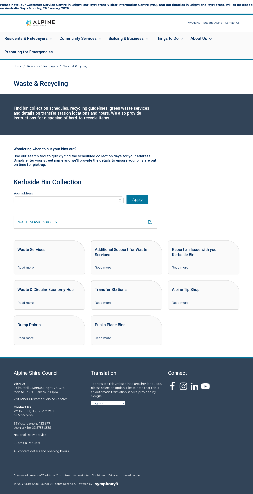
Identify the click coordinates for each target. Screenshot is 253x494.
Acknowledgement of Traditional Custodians (42, 475)
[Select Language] (108, 403)
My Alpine (194, 22)
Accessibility (81, 475)
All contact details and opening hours (41, 451)
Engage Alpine (212, 22)
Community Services (78, 40)
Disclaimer (98, 475)
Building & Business (126, 40)
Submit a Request (27, 443)
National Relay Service (30, 435)
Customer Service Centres (48, 399)
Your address (23, 193)
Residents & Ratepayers (26, 40)
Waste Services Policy (37, 222)
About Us (199, 40)
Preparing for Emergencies (28, 52)
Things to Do (167, 40)
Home (18, 66)
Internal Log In (130, 475)
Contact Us (232, 22)
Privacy (113, 475)
